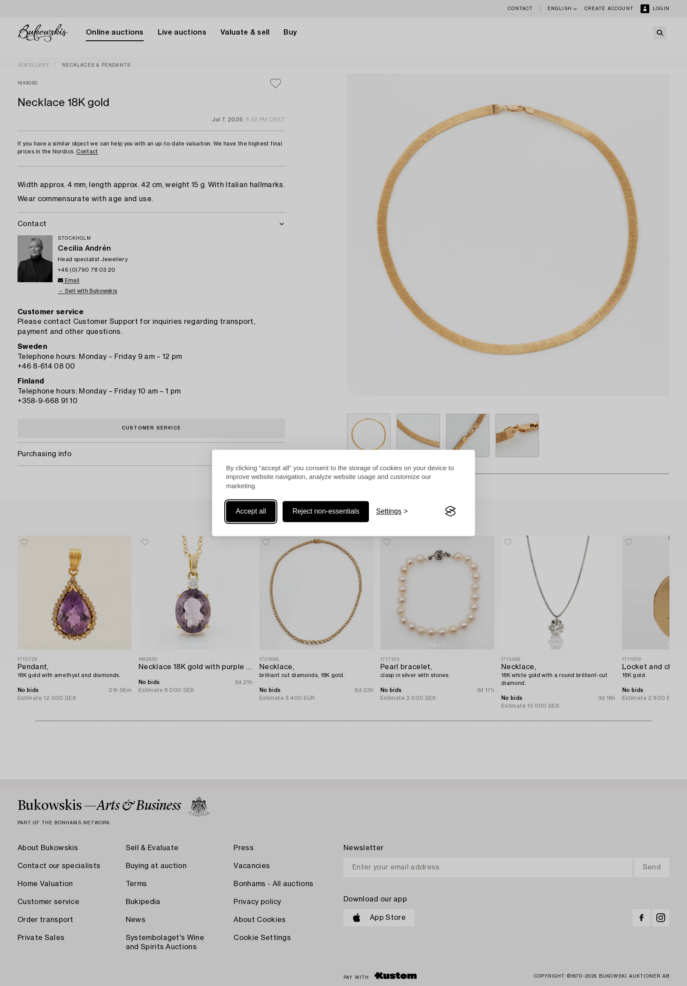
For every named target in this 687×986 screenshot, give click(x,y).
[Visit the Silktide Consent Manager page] (450, 511)
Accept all (251, 511)
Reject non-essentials (325, 511)
